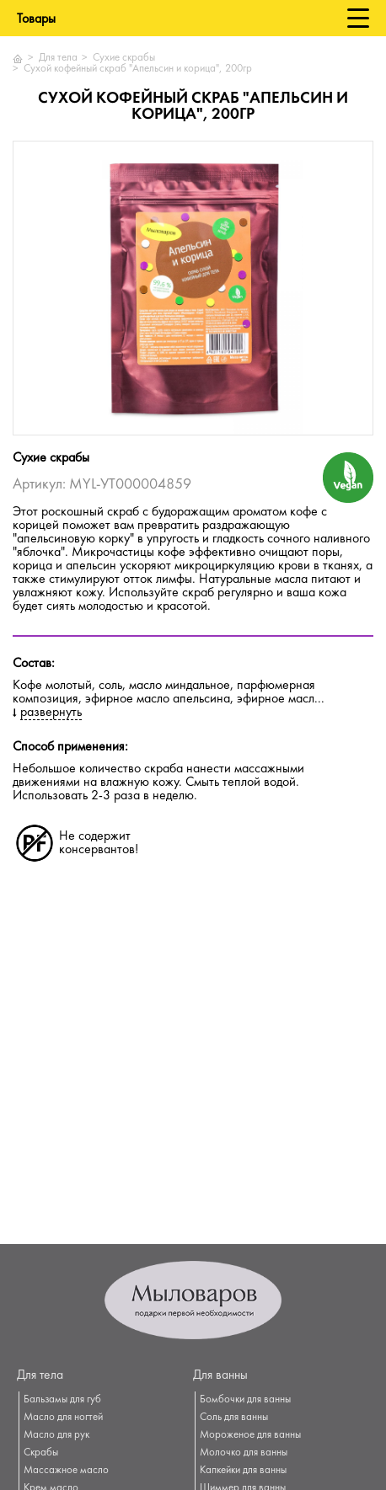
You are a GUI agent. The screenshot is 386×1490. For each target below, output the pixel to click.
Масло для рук (56, 1435)
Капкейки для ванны (243, 1471)
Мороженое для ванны (250, 1435)
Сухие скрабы (124, 58)
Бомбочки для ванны (245, 1400)
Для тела (58, 58)
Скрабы (41, 1453)
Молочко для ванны (243, 1453)
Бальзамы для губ (62, 1400)
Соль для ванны (234, 1418)
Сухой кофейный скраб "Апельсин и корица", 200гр (138, 69)
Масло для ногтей (63, 1418)
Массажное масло (66, 1471)
